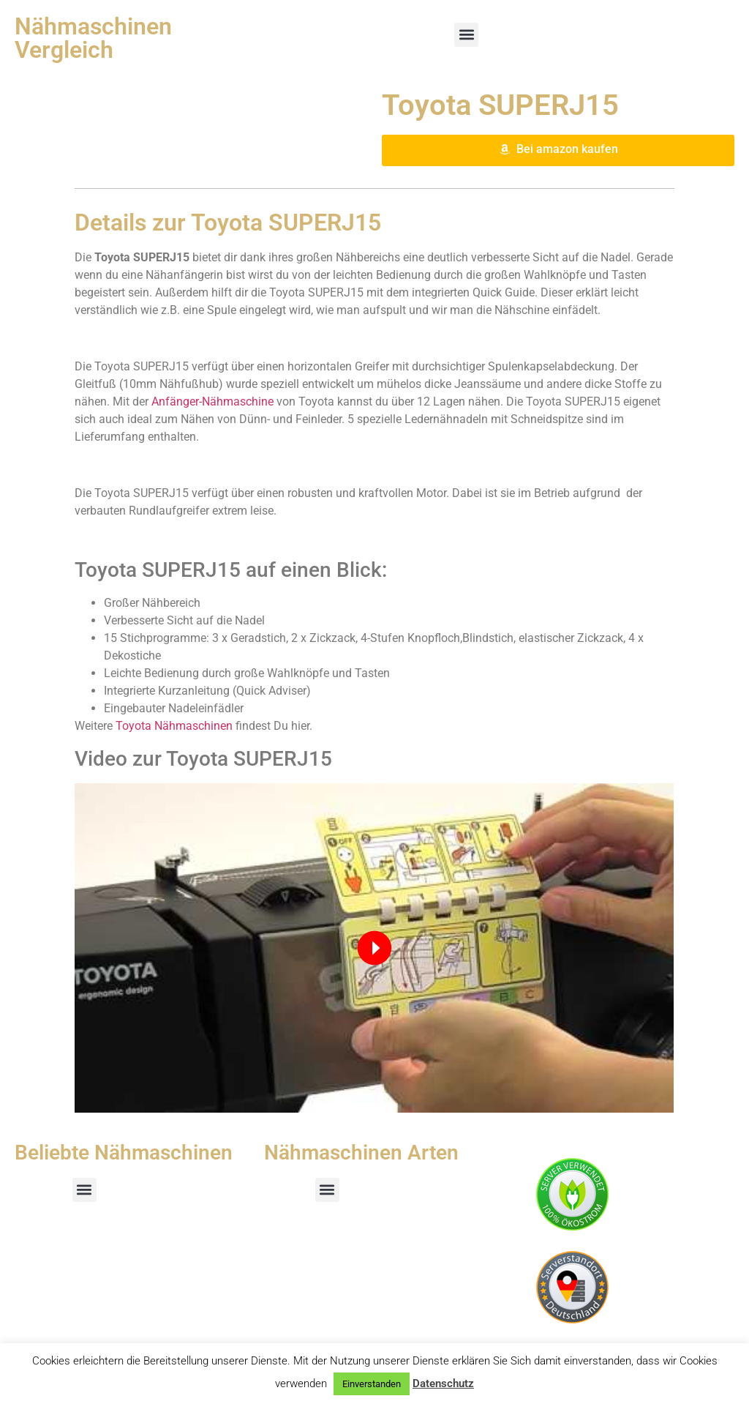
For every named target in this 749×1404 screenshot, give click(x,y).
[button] (466, 35)
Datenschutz (443, 1383)
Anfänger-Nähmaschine (212, 401)
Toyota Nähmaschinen (174, 726)
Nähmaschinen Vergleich (93, 38)
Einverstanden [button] (371, 1383)
